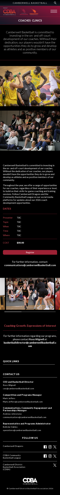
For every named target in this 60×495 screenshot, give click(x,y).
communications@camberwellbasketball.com (24, 417)
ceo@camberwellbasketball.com (18, 388)
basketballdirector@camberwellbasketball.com (30, 344)
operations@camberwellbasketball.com (22, 430)
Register (30, 252)
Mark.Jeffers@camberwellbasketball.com (23, 402)
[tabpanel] (30, 294)
